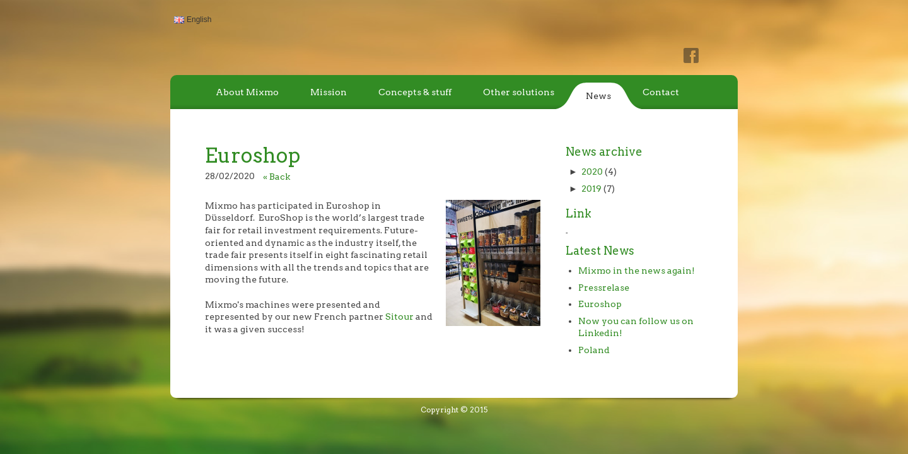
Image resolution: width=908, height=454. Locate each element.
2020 (592, 171)
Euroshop (600, 304)
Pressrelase (603, 287)
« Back (276, 177)
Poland (594, 350)
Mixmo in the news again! (636, 270)
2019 (591, 188)
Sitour (399, 316)
